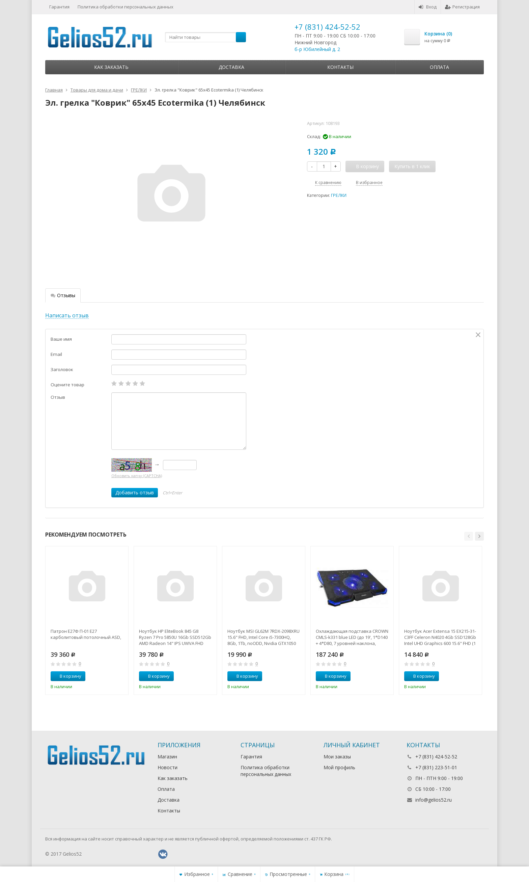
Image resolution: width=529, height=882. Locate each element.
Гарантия (59, 7)
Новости (167, 767)
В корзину (66, 676)
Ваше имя (61, 339)
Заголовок (62, 369)
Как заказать (111, 67)
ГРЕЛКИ (338, 195)
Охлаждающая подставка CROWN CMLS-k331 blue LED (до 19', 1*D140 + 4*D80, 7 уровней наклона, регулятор (352, 637)
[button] (468, 536)
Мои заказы (337, 756)
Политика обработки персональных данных (125, 7)
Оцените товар (67, 385)
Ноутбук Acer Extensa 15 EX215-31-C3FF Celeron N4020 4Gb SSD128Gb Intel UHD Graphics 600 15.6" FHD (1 (440, 637)
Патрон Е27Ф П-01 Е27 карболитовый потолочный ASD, (86, 634)
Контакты (340, 67)
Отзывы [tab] (63, 295)
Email (56, 354)
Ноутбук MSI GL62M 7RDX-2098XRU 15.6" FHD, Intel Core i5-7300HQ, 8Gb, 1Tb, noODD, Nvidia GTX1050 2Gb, (263, 637)
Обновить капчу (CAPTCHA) (136, 475)
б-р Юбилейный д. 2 (317, 49)
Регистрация (462, 7)
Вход (428, 7)
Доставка (231, 67)
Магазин (167, 756)
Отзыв (58, 397)
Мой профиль (339, 767)
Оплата (439, 67)
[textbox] (205, 37)
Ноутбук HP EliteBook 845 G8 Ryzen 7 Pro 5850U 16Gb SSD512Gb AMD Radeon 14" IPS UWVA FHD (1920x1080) (175, 637)
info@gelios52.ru (433, 800)
